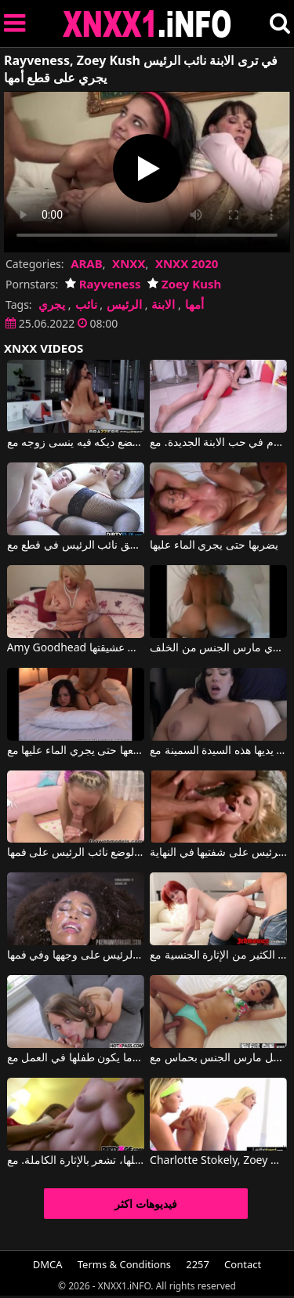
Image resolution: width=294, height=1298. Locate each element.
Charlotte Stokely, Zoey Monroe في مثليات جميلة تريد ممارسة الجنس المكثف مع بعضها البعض (218, 1161)
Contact (242, 1264)
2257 (197, 1264)
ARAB (87, 263)
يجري (51, 304)
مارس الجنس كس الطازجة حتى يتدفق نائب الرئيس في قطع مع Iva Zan (75, 545)
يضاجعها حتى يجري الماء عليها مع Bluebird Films (75, 751)
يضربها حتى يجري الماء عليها (214, 545)
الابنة (163, 304)
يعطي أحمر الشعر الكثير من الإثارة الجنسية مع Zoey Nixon (218, 955)
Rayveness (103, 284)
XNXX (128, 263)
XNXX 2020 (187, 263)
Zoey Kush (184, 284)
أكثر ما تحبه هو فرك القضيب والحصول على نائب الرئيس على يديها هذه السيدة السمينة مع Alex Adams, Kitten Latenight (218, 751)
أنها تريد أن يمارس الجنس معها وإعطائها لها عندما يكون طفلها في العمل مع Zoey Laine (75, 1058)
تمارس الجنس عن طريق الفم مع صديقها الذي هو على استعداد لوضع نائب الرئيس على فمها (75, 853)
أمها (194, 304)
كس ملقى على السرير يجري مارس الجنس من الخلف (218, 648)
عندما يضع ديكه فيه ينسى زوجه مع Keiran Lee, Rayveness (75, 443)
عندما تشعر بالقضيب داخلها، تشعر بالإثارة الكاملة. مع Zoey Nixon (75, 1161)
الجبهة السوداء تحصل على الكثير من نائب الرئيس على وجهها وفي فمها (75, 955)
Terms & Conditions (124, 1264)
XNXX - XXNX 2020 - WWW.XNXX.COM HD (147, 24)
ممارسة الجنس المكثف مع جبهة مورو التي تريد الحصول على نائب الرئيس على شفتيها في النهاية (218, 853)
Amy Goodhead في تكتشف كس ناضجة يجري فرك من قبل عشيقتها (75, 648)
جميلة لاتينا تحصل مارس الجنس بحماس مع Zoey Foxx (218, 1058)
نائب (86, 304)
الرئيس (124, 304)
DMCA (48, 1264)
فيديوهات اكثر (145, 1203)
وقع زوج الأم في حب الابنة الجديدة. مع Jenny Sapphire (218, 443)
